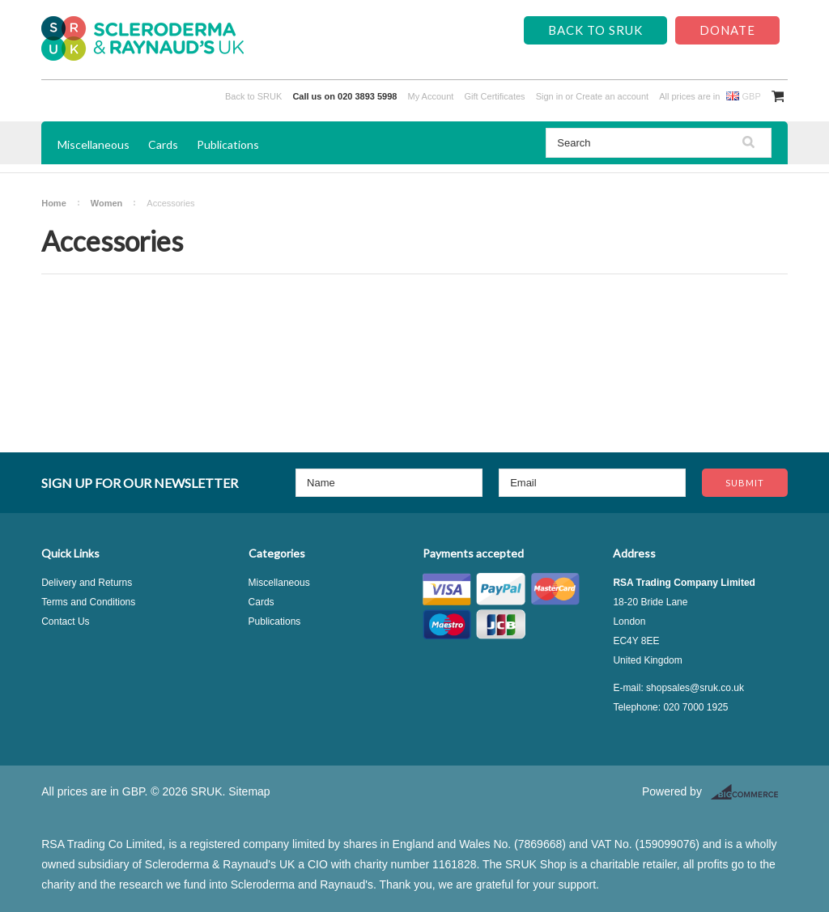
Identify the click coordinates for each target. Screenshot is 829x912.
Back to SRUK (595, 30)
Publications (228, 144)
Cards (163, 144)
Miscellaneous (93, 144)
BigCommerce (749, 792)
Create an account (612, 96)
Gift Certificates (494, 96)
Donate (727, 30)
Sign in (549, 96)
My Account (431, 96)
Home (53, 203)
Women (107, 203)
